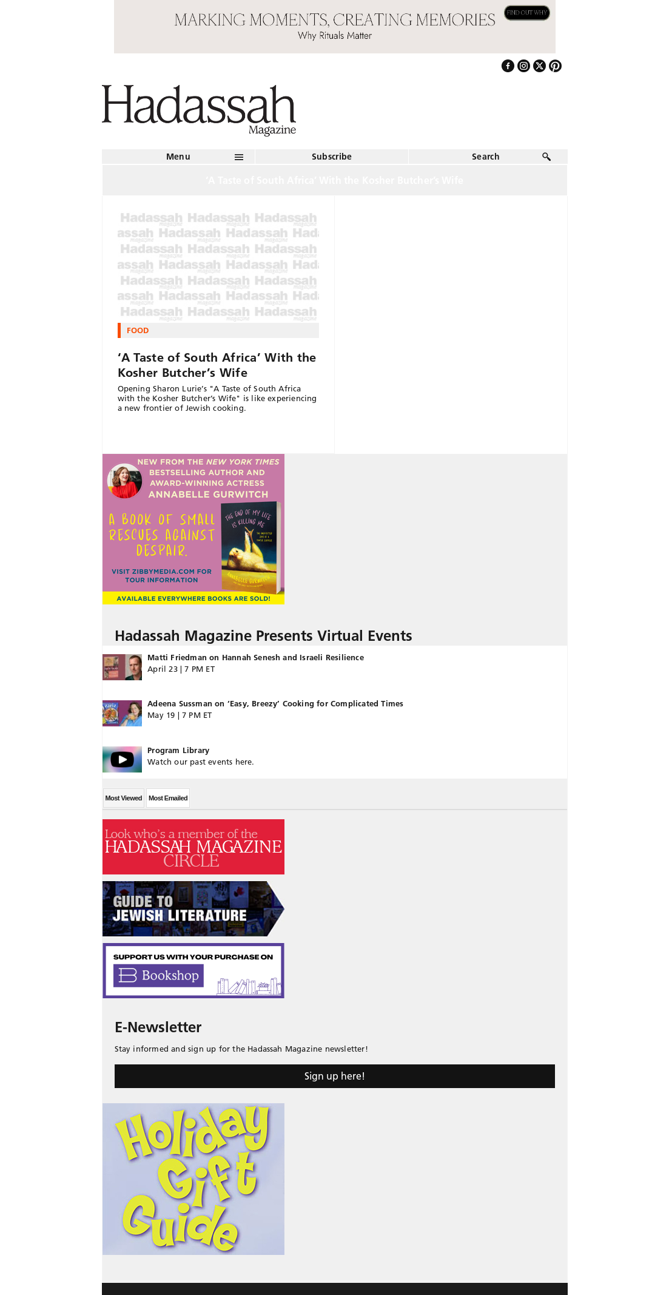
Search (486, 156)
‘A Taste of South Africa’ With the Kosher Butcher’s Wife (217, 365)
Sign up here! (334, 1076)
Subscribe (332, 156)
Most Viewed (124, 798)
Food (138, 330)
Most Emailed (168, 798)
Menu (178, 156)
